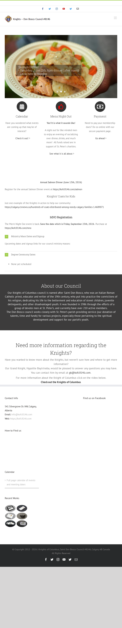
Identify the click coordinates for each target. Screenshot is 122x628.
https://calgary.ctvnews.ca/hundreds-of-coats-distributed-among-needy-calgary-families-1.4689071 (54, 207)
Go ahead (100, 138)
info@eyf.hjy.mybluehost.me (61, 3)
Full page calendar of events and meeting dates (21, 482)
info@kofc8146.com (21, 414)
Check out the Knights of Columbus (61, 382)
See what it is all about (60, 153)
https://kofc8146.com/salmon (67, 189)
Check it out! (21, 138)
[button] (61, 236)
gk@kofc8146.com (80, 372)
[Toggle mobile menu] (115, 17)
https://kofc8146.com (20, 418)
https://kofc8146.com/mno (18, 227)
